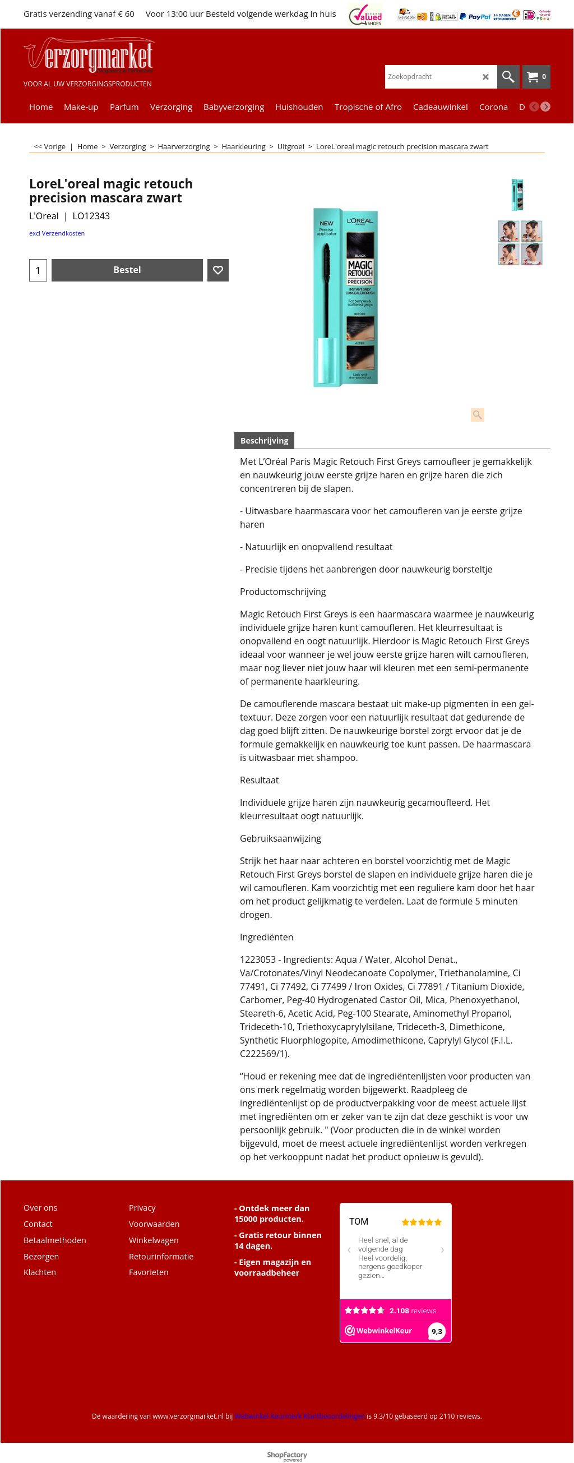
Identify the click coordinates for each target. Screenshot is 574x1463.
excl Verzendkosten (57, 233)
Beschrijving (264, 440)
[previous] (534, 106)
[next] (545, 106)
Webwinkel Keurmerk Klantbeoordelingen (299, 1416)
